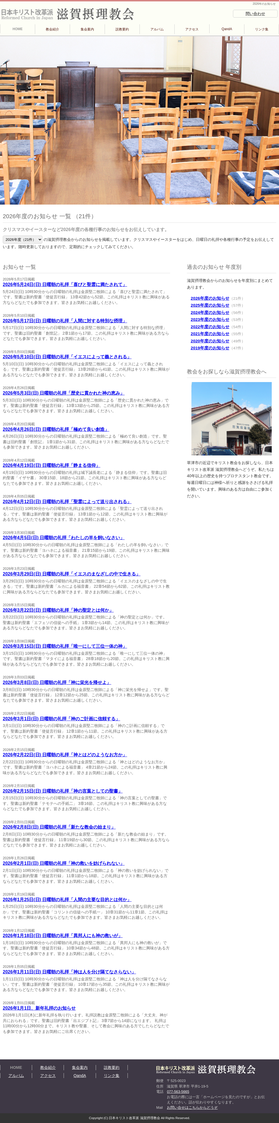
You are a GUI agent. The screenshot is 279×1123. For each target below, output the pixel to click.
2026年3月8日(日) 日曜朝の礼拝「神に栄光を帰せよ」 (57, 682)
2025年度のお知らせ (210, 305)
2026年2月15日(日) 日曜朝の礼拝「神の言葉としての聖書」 (62, 791)
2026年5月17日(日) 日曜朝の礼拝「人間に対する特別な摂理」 (65, 320)
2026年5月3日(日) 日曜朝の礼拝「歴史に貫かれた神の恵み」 (64, 393)
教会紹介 (52, 29)
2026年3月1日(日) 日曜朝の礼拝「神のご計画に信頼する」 (61, 718)
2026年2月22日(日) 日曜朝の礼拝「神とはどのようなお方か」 (65, 754)
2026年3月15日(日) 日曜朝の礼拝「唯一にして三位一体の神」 (65, 646)
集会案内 (87, 29)
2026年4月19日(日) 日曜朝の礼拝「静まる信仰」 (51, 465)
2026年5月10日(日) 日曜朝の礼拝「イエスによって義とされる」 (67, 356)
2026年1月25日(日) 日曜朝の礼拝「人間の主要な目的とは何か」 (67, 899)
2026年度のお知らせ (210, 298)
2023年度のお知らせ (210, 319)
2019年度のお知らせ (210, 347)
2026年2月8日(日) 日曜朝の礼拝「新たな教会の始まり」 (59, 827)
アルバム (157, 29)
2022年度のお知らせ (210, 326)
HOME (18, 29)
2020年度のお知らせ (210, 341)
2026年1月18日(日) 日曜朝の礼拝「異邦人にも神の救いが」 (62, 935)
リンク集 (261, 29)
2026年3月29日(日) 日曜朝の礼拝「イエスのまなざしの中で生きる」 (71, 574)
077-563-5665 (178, 1092)
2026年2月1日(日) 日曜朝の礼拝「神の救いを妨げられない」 (64, 863)
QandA (227, 29)
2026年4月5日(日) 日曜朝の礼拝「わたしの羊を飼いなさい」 (64, 537)
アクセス (192, 29)
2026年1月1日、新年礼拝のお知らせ (39, 1008)
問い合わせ (255, 13)
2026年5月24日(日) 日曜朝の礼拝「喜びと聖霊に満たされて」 (65, 284)
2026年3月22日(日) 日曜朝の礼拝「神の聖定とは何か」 (58, 610)
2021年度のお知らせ (210, 333)
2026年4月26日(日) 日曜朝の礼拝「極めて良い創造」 (56, 429)
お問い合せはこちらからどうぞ (192, 1107)
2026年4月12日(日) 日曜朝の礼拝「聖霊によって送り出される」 (67, 501)
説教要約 (122, 29)
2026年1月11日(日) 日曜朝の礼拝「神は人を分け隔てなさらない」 (69, 972)
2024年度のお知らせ (210, 312)
